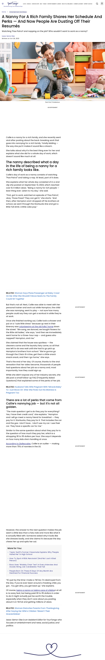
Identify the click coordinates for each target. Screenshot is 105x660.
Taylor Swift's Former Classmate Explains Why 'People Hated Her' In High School (34, 553)
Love (24, 4)
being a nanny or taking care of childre (35, 590)
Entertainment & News (54, 4)
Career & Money (78, 4)
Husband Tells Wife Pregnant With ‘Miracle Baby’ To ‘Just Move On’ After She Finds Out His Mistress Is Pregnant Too (34, 390)
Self (41, 4)
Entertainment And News (18, 12)
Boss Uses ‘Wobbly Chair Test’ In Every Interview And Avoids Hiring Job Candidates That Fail (33, 566)
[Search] (96, 3)
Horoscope (35, 4)
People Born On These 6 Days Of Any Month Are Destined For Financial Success (31, 572)
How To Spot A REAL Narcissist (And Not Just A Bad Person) (32, 559)
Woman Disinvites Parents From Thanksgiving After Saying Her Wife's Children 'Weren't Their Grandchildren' (32, 611)
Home (4, 12)
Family (45, 4)
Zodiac (29, 4)
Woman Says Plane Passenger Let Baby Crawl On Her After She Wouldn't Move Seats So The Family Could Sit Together (32, 296)
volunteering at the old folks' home (36, 326)
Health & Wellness (67, 4)
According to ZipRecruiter (18, 443)
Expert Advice (88, 4)
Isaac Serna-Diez (8, 36)
